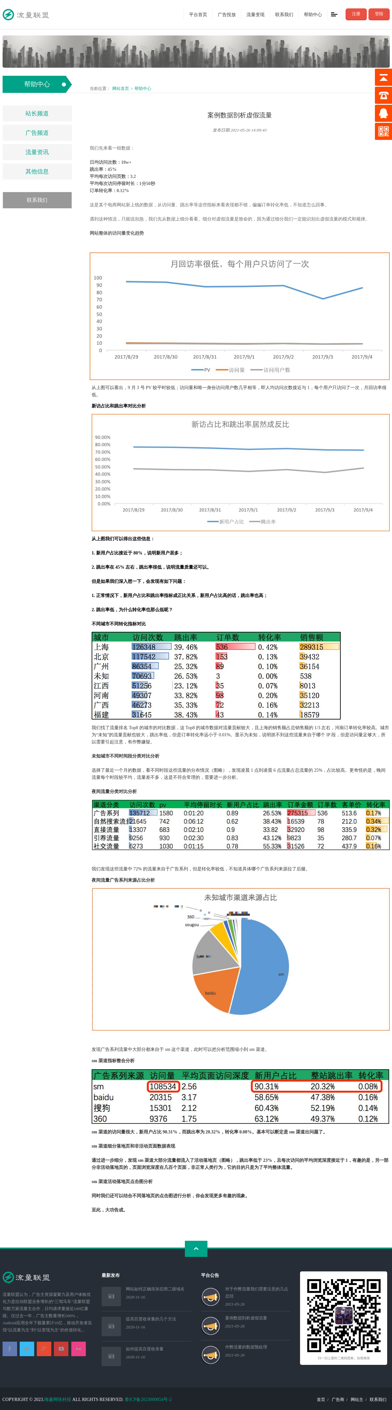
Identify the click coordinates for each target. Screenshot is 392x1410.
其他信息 (37, 171)
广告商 (338, 1399)
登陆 (379, 13)
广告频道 (37, 133)
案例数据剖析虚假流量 (246, 1318)
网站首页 (120, 88)
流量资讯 (37, 152)
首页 (321, 1399)
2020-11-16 (135, 1297)
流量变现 (255, 14)
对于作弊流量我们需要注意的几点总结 (256, 1292)
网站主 (357, 1399)
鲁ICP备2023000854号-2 (148, 1399)
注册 (356, 13)
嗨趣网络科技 (57, 1399)
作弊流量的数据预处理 (246, 1347)
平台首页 (198, 14)
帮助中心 (313, 14)
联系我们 (284, 14)
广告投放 (227, 14)
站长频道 (37, 113)
